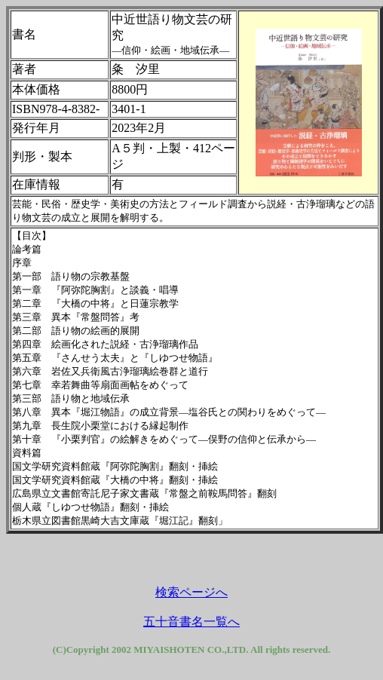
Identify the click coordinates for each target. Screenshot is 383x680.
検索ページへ (191, 592)
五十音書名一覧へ (191, 621)
